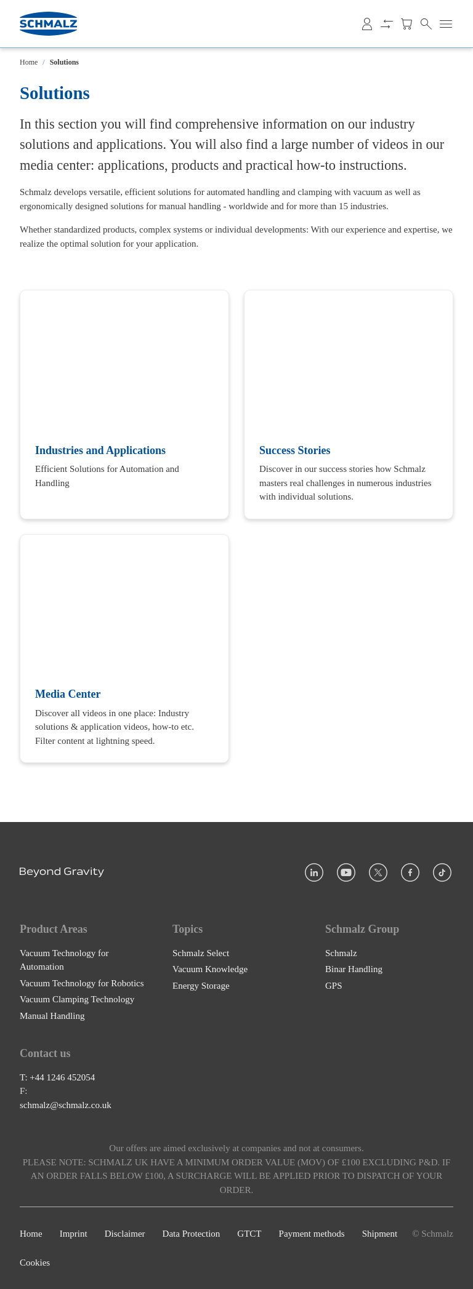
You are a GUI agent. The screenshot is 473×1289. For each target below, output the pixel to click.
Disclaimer (125, 1234)
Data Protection (191, 1234)
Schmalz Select (200, 953)
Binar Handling (353, 969)
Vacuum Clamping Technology (77, 999)
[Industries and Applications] (124, 404)
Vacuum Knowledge (210, 969)
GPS (333, 986)
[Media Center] (124, 648)
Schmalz (341, 953)
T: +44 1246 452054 (57, 1077)
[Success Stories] (348, 404)
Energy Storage (201, 986)
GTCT (249, 1234)
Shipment (380, 1234)
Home (29, 62)
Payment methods (312, 1234)
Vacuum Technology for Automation (64, 960)
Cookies (35, 1262)
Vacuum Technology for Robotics (82, 983)
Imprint (73, 1234)
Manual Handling (52, 1016)
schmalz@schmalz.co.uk (65, 1105)
